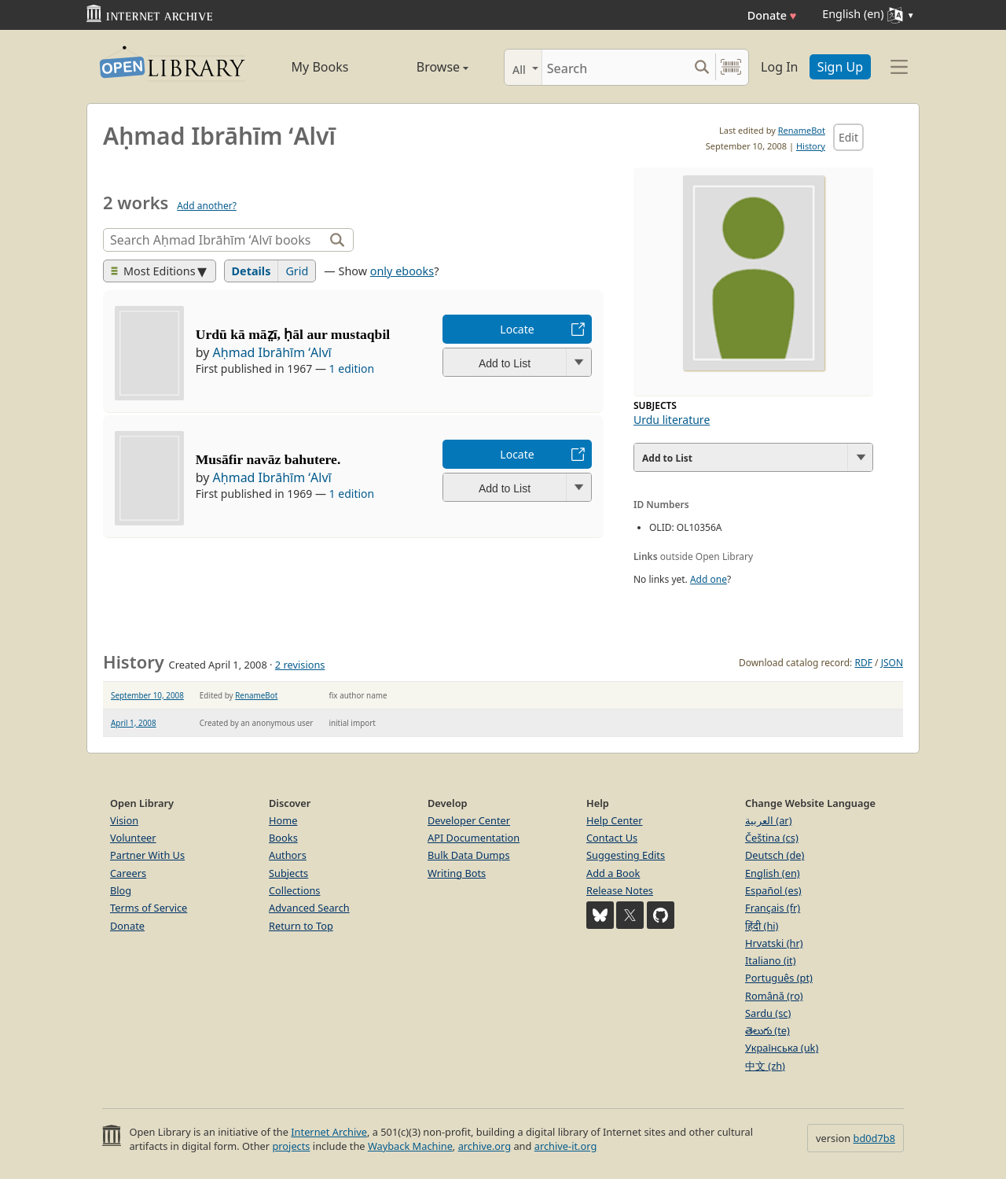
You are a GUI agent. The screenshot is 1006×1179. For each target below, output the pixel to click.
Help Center (614, 820)
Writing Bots (457, 873)
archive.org (484, 1146)
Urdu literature (671, 419)
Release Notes (619, 890)
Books (283, 838)
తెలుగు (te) (767, 1030)
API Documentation (474, 838)
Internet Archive (329, 1132)
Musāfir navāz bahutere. (268, 459)
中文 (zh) (765, 1066)
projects (291, 1146)
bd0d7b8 (874, 1138)
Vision (124, 820)
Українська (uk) (781, 1048)
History (810, 146)
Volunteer (133, 838)
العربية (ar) (768, 820)
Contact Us (611, 838)
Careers (128, 873)
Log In (779, 67)
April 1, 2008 (133, 722)
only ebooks (402, 270)
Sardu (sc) (768, 1013)
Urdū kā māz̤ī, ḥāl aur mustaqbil (293, 334)
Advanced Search (309, 908)
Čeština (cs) (772, 838)
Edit (848, 137)
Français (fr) (772, 908)
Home (283, 820)
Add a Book (613, 873)
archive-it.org (565, 1146)
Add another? (207, 205)
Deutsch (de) (774, 855)
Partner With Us (147, 855)
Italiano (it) (770, 960)
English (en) (772, 873)
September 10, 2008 (147, 695)
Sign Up (840, 67)
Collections (295, 890)
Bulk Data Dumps (469, 855)
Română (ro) (774, 996)
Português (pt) (779, 978)
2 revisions (300, 665)
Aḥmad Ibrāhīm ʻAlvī (272, 352)
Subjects (288, 873)
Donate (772, 15)
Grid (296, 270)
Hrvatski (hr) (774, 943)
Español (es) (773, 890)
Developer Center (469, 820)
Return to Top (301, 926)
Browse (424, 67)
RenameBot (801, 130)
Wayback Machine (410, 1146)
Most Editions (153, 270)
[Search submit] (701, 67)
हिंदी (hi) (761, 926)
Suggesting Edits (625, 855)
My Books (320, 67)
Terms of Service (148, 908)
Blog (120, 890)
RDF (863, 662)
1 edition (352, 368)
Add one (708, 579)
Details (251, 270)
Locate (517, 329)
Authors (288, 855)
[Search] (615, 67)
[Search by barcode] (731, 67)
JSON (892, 662)
